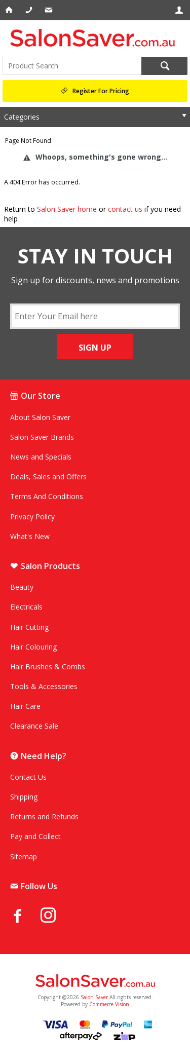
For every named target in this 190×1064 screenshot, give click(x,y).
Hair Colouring (33, 647)
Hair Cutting (29, 627)
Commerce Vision (109, 1004)
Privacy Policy (32, 516)
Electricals (26, 607)
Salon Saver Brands (42, 437)
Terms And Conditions (46, 496)
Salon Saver (94, 997)
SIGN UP (95, 347)
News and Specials (40, 457)
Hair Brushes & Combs (47, 666)
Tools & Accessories (44, 686)
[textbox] (72, 66)
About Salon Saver (40, 417)
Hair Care (25, 706)
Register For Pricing (100, 91)
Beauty (21, 587)
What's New (30, 536)
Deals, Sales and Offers (48, 476)
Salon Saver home (67, 209)
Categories (22, 117)
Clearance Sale (34, 726)
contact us (125, 209)
